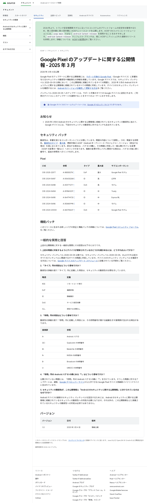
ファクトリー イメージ (44, 490)
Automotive (105, 15)
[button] (14, 20)
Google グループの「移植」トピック (86, 500)
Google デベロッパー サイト (98, 105)
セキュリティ (64, 51)
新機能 (5, 15)
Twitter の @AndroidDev (82, 479)
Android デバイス (86, 15)
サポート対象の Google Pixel (99, 77)
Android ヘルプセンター (119, 475)
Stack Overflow (116, 494)
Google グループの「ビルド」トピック (87, 496)
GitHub (38, 498)
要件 (37, 479)
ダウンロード (40, 482)
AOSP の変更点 (79, 39)
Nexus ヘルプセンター (118, 482)
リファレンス (122, 15)
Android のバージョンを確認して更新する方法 (77, 88)
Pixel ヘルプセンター (117, 479)
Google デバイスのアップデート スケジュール (78, 261)
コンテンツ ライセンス (76, 440)
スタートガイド (21, 15)
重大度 (62, 143)
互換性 (70, 15)
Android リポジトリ (42, 475)
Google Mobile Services (119, 490)
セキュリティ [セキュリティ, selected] (39, 15)
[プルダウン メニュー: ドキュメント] (34, 3)
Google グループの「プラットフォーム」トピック (89, 491)
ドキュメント (8, 10)
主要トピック (55, 15)
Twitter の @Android (80, 475)
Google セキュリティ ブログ (83, 486)
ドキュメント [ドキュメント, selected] (26, 3)
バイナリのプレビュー (43, 486)
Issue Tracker (115, 498)
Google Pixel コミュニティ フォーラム (122, 227)
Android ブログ (78, 482)
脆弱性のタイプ (51, 143)
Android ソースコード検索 (50, 3)
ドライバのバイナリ (42, 494)
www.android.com (117, 486)
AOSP (42, 51)
